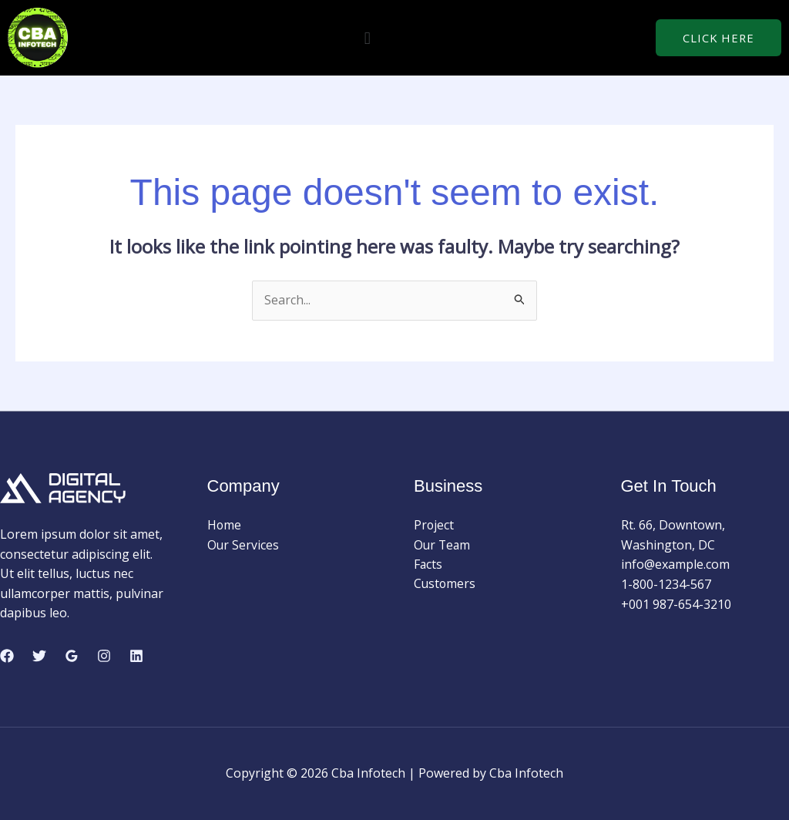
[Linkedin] (136, 656)
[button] (367, 37)
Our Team (443, 544)
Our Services (243, 544)
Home (224, 524)
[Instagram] (104, 656)
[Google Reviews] (72, 656)
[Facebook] (7, 656)
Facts (428, 564)
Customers (445, 584)
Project (434, 524)
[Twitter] (39, 656)
